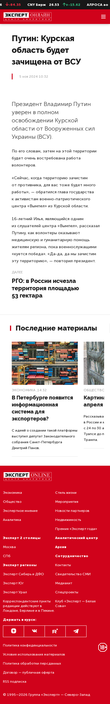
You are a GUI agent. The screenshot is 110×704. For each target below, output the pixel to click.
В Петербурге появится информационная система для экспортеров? (42, 408)
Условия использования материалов (34, 654)
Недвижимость (68, 520)
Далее (17, 272)
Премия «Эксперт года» (76, 529)
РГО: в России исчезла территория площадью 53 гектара (45, 288)
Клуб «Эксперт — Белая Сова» (75, 603)
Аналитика (12, 520)
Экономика (23, 390)
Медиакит (63, 583)
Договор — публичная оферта (28, 672)
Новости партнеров (72, 511)
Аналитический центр (76, 538)
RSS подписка (14, 681)
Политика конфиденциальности (30, 645)
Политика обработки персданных (32, 663)
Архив (60, 547)
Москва (9, 547)
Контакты (63, 565)
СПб (7, 556)
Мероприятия (66, 502)
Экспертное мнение (20, 511)
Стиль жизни (66, 493)
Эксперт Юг (13, 583)
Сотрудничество (71, 556)
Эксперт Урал (15, 592)
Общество (94, 390)
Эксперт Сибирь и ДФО (23, 574)
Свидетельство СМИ (73, 574)
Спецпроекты (66, 592)
